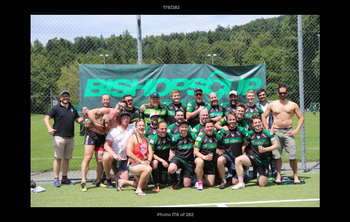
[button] (324, 9)
